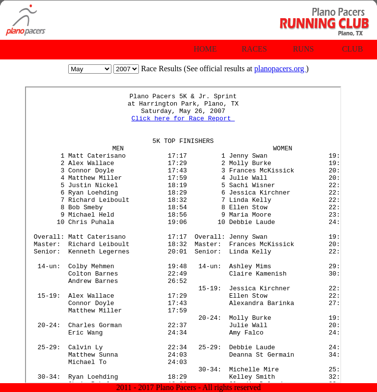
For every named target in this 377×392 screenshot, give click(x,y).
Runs (303, 49)
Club (352, 49)
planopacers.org (280, 68)
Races (254, 49)
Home (204, 49)
